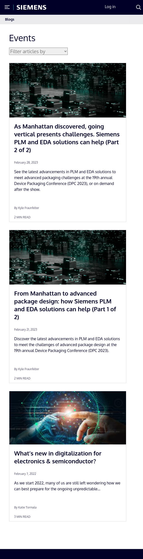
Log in (110, 6)
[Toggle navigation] (133, 19)
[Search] (138, 7)
